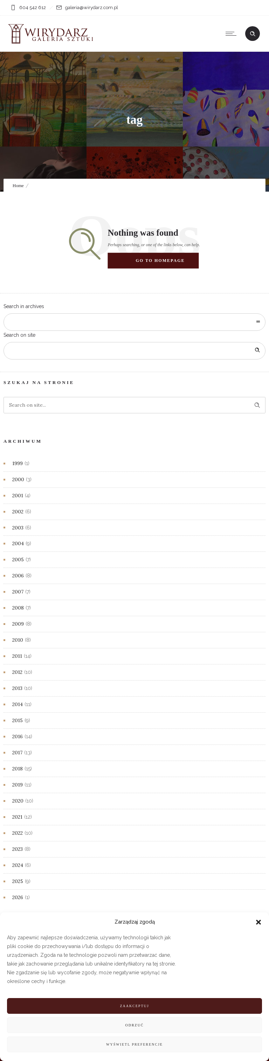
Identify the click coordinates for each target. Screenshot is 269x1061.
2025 (17, 881)
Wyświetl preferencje (134, 1044)
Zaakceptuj (134, 1006)
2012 (17, 672)
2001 (17, 495)
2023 (17, 849)
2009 (18, 624)
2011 (17, 656)
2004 (18, 543)
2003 (17, 528)
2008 (18, 608)
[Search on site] (134, 350)
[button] (258, 922)
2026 (17, 897)
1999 (17, 463)
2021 (17, 817)
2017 (17, 752)
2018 (17, 769)
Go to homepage (160, 260)
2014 (17, 704)
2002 (17, 511)
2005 (18, 559)
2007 (17, 592)
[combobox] (134, 322)
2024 (17, 865)
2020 (17, 801)
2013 (17, 688)
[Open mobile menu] (233, 34)
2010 (17, 640)
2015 (17, 720)
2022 (17, 833)
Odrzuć (134, 1025)
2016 (17, 736)
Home (18, 185)
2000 (18, 479)
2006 (18, 575)
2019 (17, 785)
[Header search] (252, 33)
